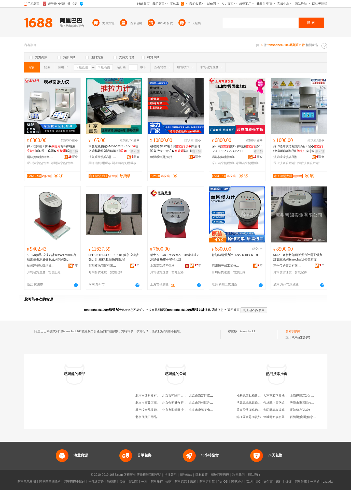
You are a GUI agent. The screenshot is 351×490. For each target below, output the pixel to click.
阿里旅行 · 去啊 (161, 481)
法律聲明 (170, 475)
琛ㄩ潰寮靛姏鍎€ (38, 163)
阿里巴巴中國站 (74, 481)
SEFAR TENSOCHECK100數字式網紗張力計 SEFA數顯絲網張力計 (114, 257)
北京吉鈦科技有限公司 (150, 395)
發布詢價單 (293, 331)
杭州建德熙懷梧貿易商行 (41, 265)
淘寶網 (111, 481)
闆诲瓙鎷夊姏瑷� (124, 163)
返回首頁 (233, 310)
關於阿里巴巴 (220, 475)
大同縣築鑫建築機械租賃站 (281, 410)
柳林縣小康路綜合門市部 (280, 403)
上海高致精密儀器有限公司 (164, 265)
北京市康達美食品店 (202, 410)
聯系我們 (238, 475)
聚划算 (133, 481)
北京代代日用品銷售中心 (152, 417)
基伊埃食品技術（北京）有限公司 (158, 410)
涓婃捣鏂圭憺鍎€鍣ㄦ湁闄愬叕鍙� (41, 157)
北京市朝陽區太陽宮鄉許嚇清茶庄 (185, 395)
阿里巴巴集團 (27, 481)
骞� (73, 156)
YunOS (223, 481)
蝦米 (193, 481)
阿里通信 (237, 481)
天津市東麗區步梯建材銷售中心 (311, 403)
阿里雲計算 (207, 481)
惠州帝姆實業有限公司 (287, 265)
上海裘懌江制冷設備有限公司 (310, 395)
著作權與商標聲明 (149, 475)
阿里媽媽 (181, 481)
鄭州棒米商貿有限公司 (103, 265)
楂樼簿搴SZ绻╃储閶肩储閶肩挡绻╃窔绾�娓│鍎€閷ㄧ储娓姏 (175, 149)
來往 (279, 481)
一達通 (314, 481)
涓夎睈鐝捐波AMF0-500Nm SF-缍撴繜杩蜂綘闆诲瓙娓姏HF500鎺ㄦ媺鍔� (113, 149)
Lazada (327, 481)
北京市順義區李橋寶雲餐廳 (153, 403)
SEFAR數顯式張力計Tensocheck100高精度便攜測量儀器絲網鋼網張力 (52, 257)
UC (258, 481)
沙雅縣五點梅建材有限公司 (254, 395)
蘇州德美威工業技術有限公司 (226, 265)
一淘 (144, 481)
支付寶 (268, 481)
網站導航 (254, 475)
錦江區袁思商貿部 (248, 417)
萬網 (249, 481)
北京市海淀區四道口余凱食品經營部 (213, 395)
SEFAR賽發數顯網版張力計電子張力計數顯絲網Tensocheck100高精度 (297, 257)
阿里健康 (301, 481)
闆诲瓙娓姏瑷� (100, 163)
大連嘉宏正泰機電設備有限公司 (284, 395)
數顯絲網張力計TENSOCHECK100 (235, 255)
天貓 (122, 481)
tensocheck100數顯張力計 (257, 331)
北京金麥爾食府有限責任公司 (182, 403)
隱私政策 (201, 475)
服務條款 (186, 475)
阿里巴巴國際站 (50, 481)
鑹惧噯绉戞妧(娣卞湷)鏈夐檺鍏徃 (164, 157)
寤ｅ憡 (73, 151)
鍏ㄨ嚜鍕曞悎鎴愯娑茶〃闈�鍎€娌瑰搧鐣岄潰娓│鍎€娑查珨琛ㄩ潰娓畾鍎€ (298, 149)
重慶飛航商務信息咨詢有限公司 (257, 410)
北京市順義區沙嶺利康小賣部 (182, 410)
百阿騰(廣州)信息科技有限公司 (311, 417)
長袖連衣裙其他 (300, 410)
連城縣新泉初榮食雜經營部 (281, 417)
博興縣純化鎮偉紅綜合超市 (254, 403)
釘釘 (288, 481)
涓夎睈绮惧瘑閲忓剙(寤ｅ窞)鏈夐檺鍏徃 (103, 157)
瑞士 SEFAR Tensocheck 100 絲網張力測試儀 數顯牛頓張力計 (175, 257)
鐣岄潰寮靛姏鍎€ (62, 163)
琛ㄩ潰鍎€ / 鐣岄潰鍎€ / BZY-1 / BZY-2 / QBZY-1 (237, 149)
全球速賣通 (96, 481)
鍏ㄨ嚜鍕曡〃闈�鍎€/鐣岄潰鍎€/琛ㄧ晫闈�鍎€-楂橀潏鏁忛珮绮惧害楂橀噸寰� (52, 149)
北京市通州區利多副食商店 (207, 403)
